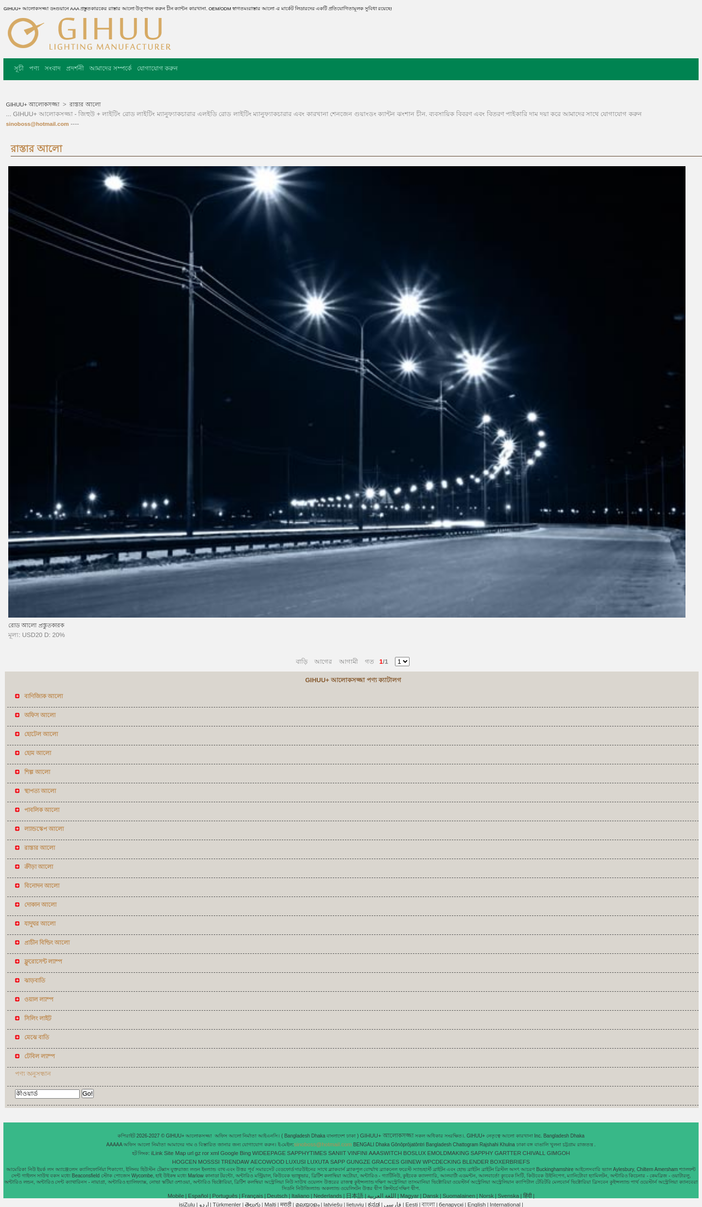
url (191, 1153)
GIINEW (411, 1162)
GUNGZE (358, 1162)
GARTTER (508, 1153)
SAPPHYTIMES (307, 1153)
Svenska (508, 1196)
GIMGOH (558, 1153)
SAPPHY (482, 1153)
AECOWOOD (268, 1162)
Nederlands (327, 1196)
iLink (157, 1153)
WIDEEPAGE (269, 1153)
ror (205, 1153)
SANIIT (337, 1153)
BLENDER (475, 1162)
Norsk (486, 1196)
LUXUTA (318, 1162)
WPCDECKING (442, 1162)
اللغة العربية (381, 1196)
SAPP (337, 1162)
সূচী (19, 68)
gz (198, 1153)
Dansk (431, 1196)
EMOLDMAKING (448, 1153)
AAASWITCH (385, 1153)
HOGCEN (184, 1162)
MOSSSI (209, 1162)
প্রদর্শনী (75, 68)
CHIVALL (534, 1153)
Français (252, 1196)
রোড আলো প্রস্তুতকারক (36, 625)
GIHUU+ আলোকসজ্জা (33, 104)
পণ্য (34, 68)
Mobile (176, 1196)
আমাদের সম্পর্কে (110, 68)
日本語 (354, 1196)
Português (225, 1196)
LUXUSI (296, 1162)
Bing (245, 1153)
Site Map (175, 1153)
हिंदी (527, 1196)
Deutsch (277, 1196)
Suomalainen (459, 1196)
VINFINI (357, 1153)
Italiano (300, 1196)
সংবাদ (53, 68)
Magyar (409, 1196)
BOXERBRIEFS (510, 1162)
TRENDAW (235, 1162)
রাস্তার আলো (84, 104)
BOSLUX (414, 1153)
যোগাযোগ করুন (157, 68)
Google (230, 1153)
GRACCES (385, 1162)
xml (214, 1153)
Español (198, 1196)
